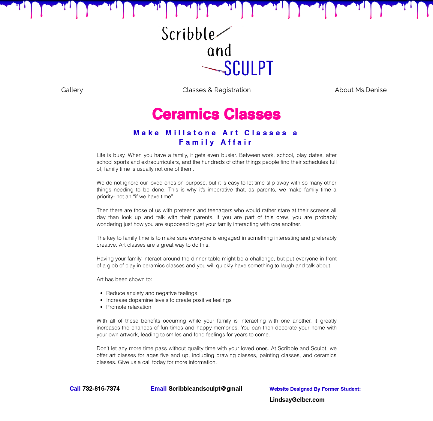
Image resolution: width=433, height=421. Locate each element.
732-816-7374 (102, 388)
